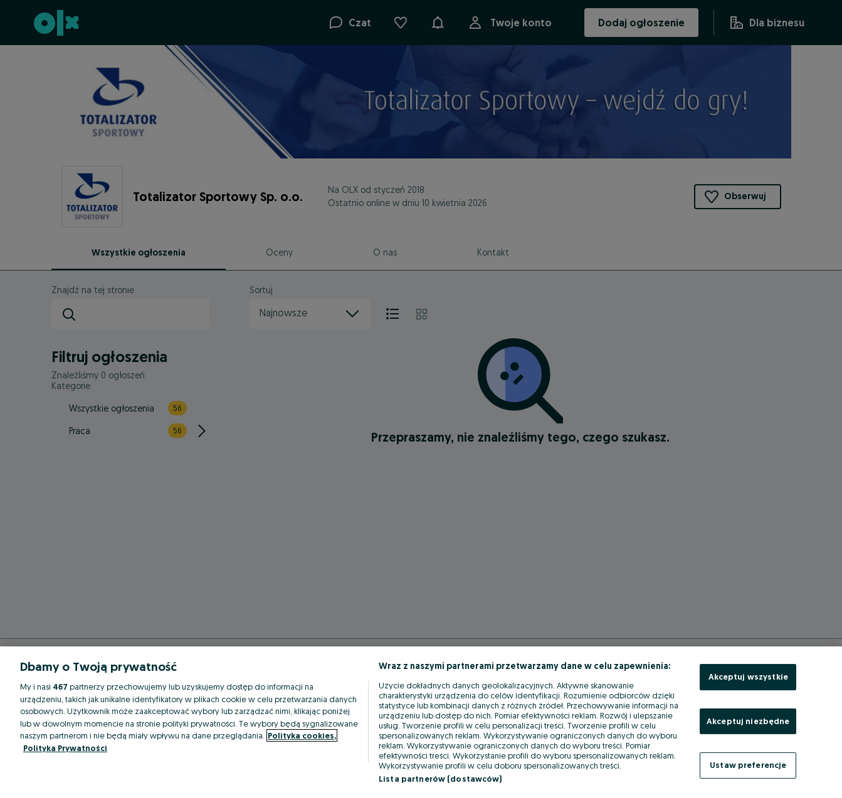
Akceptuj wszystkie (748, 676)
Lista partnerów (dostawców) (440, 779)
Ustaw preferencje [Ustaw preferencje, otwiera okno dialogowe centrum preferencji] (748, 765)
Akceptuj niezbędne (748, 721)
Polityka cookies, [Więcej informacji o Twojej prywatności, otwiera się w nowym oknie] (302, 735)
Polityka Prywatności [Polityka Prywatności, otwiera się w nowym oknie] (65, 748)
